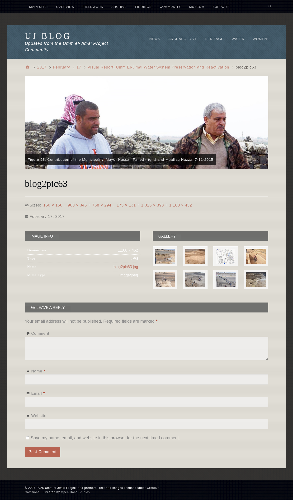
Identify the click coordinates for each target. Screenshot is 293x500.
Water (238, 39)
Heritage (214, 39)
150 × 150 (53, 205)
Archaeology (182, 39)
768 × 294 (101, 205)
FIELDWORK (93, 7)
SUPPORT (221, 7)
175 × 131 (126, 205)
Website (39, 416)
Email (38, 393)
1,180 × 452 (180, 205)
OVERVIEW (65, 7)
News (154, 39)
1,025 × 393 (152, 205)
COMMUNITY (170, 7)
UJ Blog (48, 36)
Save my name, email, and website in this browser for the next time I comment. (105, 438)
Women (260, 39)
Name (38, 371)
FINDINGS (143, 7)
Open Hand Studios (75, 492)
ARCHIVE (119, 7)
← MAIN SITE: (36, 7)
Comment (40, 333)
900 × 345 (77, 205)
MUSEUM (196, 7)
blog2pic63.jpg (125, 267)
